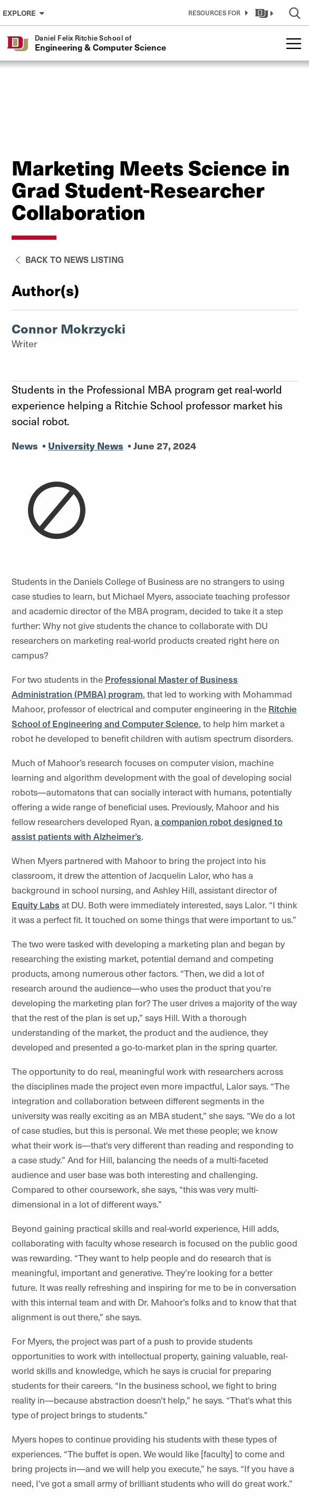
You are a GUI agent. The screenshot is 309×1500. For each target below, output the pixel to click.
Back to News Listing (68, 259)
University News (85, 445)
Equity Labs (36, 904)
